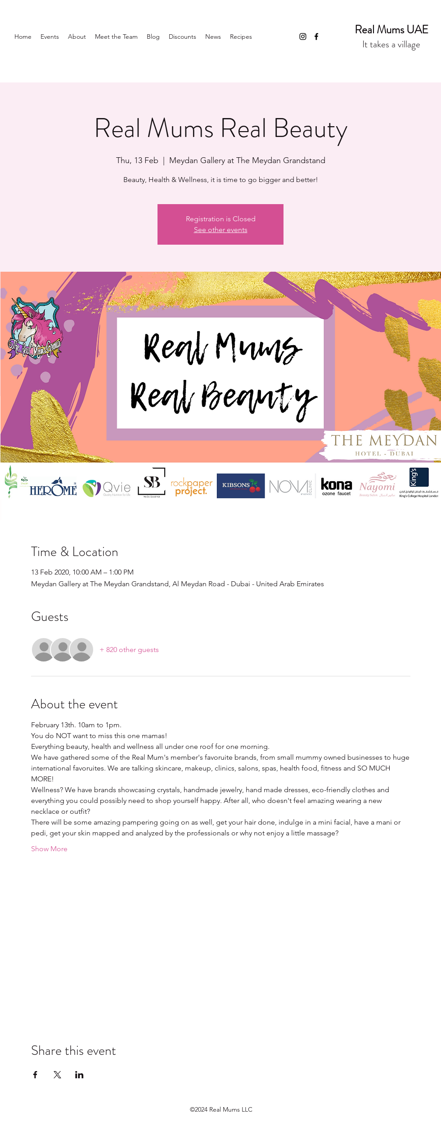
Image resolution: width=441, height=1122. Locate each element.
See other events (221, 229)
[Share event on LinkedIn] (79, 1074)
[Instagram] (302, 36)
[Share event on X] (57, 1074)
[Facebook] (316, 36)
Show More (49, 848)
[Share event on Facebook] (35, 1074)
